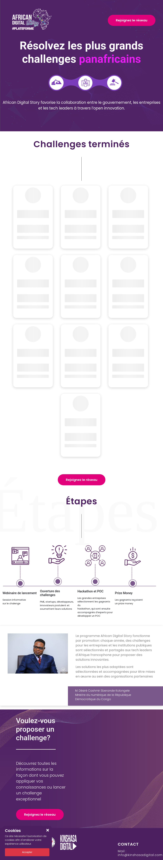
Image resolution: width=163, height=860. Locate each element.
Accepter (27, 852)
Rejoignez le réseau (131, 20)
